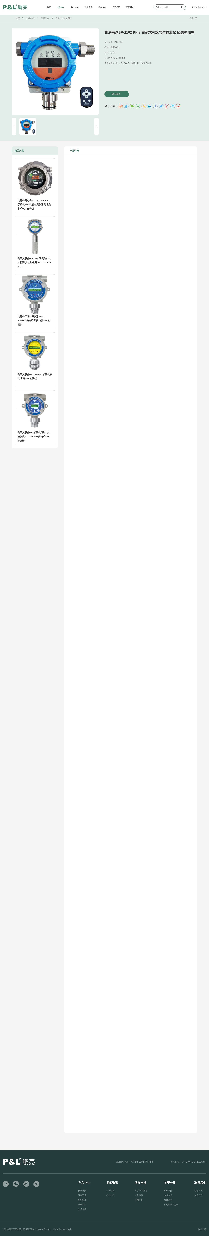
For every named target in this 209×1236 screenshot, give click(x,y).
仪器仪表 (45, 18)
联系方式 (198, 1190)
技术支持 (202, 1229)
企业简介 (168, 1190)
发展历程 (168, 1200)
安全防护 (82, 1190)
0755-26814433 (142, 1161)
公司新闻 (110, 1190)
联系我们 (116, 94)
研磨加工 (82, 1204)
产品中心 (30, 18)
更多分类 (82, 1209)
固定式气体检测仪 (63, 18)
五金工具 (82, 1195)
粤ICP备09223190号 (62, 1229)
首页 (18, 18)
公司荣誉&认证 (171, 1204)
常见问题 (139, 1195)
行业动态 (110, 1195)
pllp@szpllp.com (194, 1161)
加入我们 (198, 1195)
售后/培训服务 (141, 1190)
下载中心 (139, 1200)
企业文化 (168, 1195)
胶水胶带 (82, 1200)
